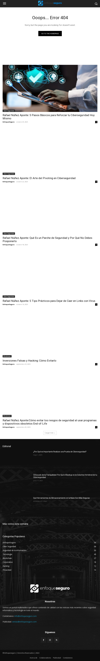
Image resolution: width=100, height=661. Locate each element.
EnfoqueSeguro (8, 122)
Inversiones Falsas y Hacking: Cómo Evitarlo (29, 360)
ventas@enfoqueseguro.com (24, 621)
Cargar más (50, 433)
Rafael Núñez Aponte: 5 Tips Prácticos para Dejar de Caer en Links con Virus (49, 300)
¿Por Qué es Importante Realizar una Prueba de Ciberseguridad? (59, 452)
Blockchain (7, 356)
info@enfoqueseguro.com (25, 616)
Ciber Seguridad (8, 111)
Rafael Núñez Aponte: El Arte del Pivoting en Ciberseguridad (39, 178)
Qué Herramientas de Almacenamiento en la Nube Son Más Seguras (61, 498)
